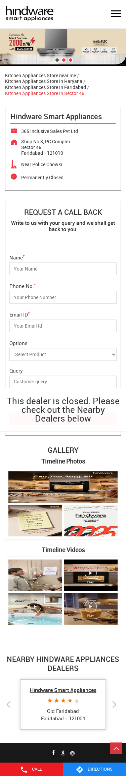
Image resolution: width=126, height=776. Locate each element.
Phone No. (22, 285)
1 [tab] (56, 59)
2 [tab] (63, 59)
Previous (10, 704)
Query (16, 371)
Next (116, 704)
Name (17, 256)
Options (18, 343)
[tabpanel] (63, 47)
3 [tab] (70, 59)
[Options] (63, 354)
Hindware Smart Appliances (63, 690)
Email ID (19, 314)
